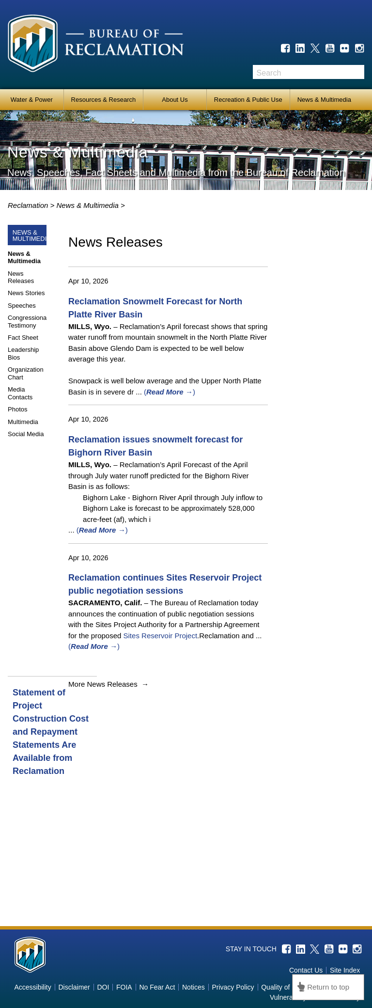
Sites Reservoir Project (161, 635)
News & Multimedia (324, 99)
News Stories (26, 293)
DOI (103, 987)
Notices (193, 987)
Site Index (345, 970)
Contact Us (306, 970)
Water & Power (32, 99)
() (169, 392)
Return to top (328, 987)
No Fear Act (157, 987)
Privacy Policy (233, 987)
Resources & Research (103, 99)
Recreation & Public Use (248, 99)
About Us (174, 99)
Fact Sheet (23, 337)
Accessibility (32, 987)
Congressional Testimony (28, 321)
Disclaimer (74, 987)
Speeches (22, 305)
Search (357, 72)
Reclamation (29, 205)
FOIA (124, 987)
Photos (17, 409)
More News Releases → (108, 684)
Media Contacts (20, 393)
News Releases (21, 277)
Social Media (26, 434)
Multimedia (23, 421)
